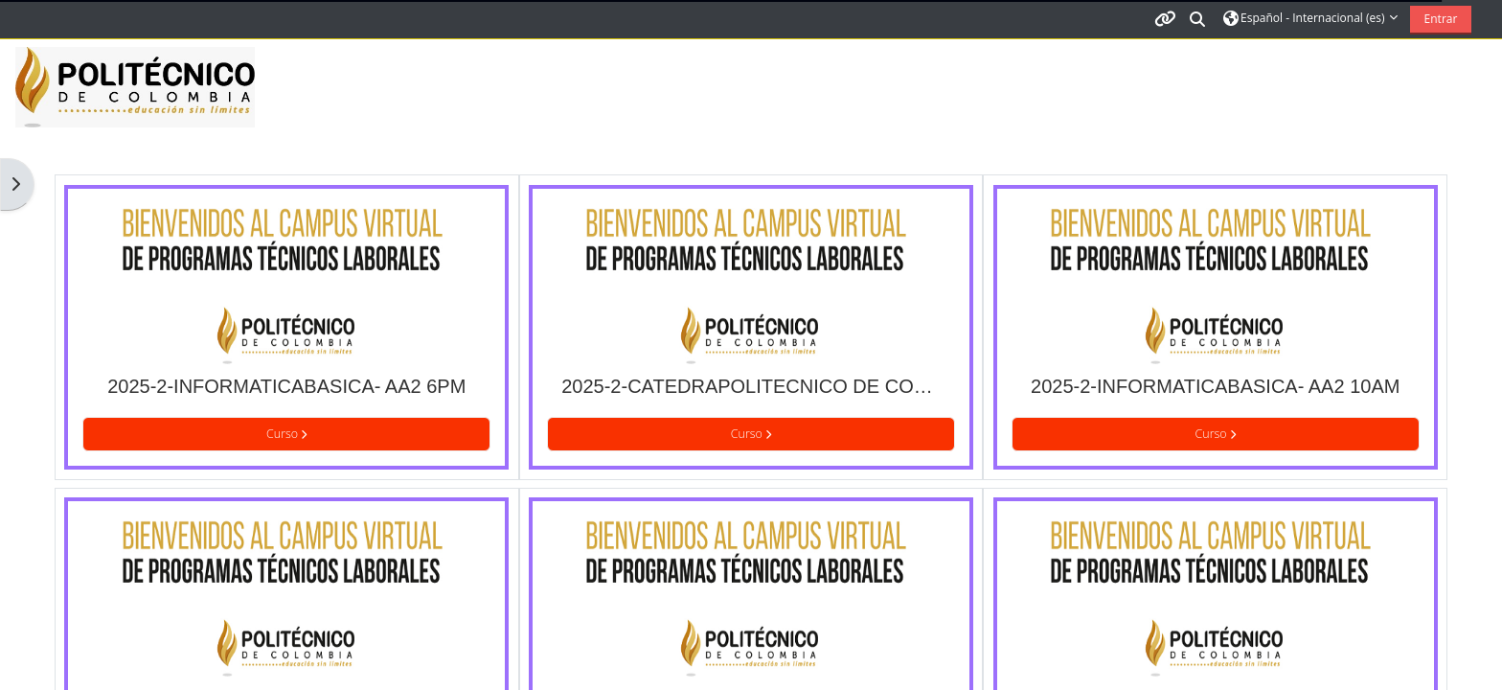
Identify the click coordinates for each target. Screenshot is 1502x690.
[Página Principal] (135, 87)
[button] (1198, 19)
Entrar (1441, 19)
